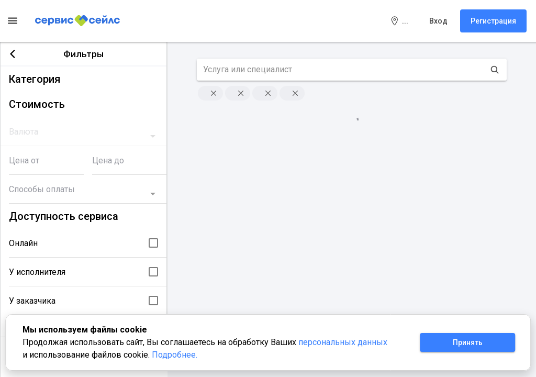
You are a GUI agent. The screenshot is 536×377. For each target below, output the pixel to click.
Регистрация (493, 21)
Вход (438, 21)
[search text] (341, 70)
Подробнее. (174, 355)
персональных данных (342, 342)
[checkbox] (153, 243)
